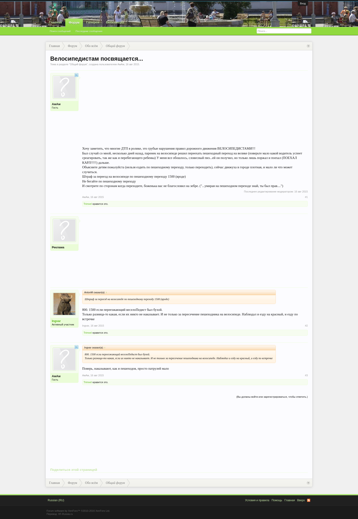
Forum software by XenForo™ (78, 510)
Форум (74, 22)
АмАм (120, 64)
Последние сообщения (89, 31)
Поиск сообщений (60, 31)
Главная (55, 22)
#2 (306, 325)
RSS (308, 500)
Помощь (276, 500)
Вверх (301, 500)
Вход (303, 3)
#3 (306, 375)
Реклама (58, 247)
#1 (306, 197)
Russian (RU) (56, 500)
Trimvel (88, 203)
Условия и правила (257, 500)
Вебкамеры (115, 22)
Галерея (92, 22)
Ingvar (56, 321)
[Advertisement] (195, 248)
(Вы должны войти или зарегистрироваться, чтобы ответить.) (272, 396)
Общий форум (78, 64)
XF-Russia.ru (65, 514)
